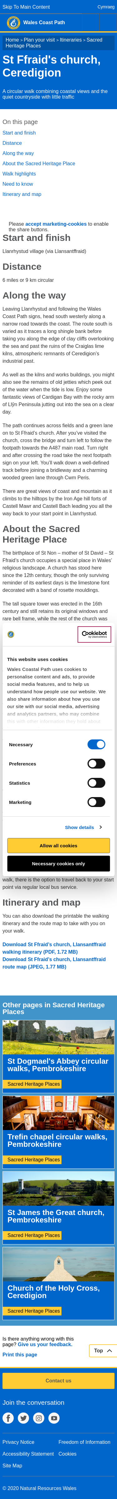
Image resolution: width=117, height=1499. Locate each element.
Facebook (8, 1418)
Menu (108, 22)
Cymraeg (106, 6)
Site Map (12, 1465)
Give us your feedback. (45, 1344)
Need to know (17, 184)
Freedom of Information (84, 1442)
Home (12, 39)
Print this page (19, 1354)
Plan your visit (39, 39)
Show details (79, 827)
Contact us (58, 1380)
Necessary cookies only (58, 863)
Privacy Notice (18, 1442)
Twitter (23, 1418)
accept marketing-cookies (56, 224)
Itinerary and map (21, 194)
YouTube (54, 1418)
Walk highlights (19, 173)
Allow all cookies (58, 845)
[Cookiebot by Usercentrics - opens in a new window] (94, 635)
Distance (12, 143)
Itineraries (71, 39)
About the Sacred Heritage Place (38, 163)
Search (91, 22)
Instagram (38, 1418)
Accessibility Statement (28, 1454)
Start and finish (19, 132)
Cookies (68, 1454)
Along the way (18, 153)
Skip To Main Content (26, 7)
